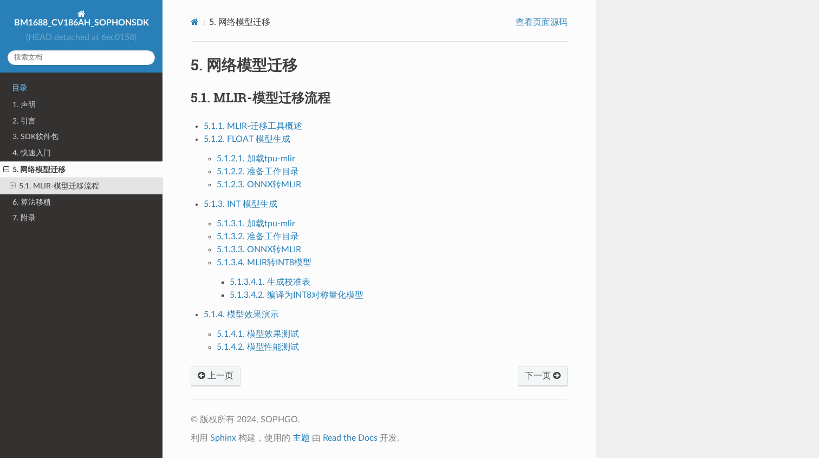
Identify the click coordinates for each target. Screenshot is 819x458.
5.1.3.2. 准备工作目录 (258, 236)
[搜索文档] (81, 58)
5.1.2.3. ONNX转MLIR (259, 184)
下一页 (543, 375)
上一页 (215, 375)
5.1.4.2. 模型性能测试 (258, 347)
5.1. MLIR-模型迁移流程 (54, 186)
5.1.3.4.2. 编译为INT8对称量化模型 (296, 295)
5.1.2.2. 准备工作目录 (258, 171)
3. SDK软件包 (35, 137)
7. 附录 (24, 218)
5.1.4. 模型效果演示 (241, 314)
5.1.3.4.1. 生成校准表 (270, 282)
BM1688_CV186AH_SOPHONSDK (81, 22)
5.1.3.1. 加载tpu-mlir (256, 223)
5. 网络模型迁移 (34, 170)
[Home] (195, 22)
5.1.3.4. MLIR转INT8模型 (264, 262)
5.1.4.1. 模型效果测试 (258, 334)
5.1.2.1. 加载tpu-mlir (256, 158)
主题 (301, 438)
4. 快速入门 (31, 153)
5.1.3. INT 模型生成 (240, 204)
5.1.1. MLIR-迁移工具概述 (253, 126)
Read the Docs (350, 438)
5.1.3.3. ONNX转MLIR (259, 249)
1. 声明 (24, 105)
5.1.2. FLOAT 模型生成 (247, 139)
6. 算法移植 (31, 202)
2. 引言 (24, 121)
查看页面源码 (542, 22)
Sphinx (223, 438)
